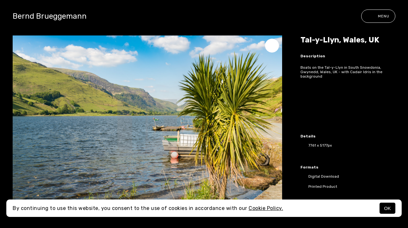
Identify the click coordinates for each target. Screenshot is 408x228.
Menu (378, 16)
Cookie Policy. (266, 208)
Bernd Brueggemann (50, 16)
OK (387, 208)
